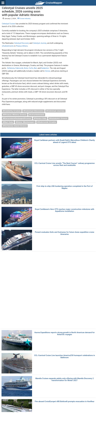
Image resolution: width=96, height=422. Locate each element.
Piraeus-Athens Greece (15, 115)
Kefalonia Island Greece (15, 126)
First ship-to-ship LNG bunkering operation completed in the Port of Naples (64, 187)
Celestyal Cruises (8, 24)
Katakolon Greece (59, 118)
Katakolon (45, 68)
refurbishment (37, 115)
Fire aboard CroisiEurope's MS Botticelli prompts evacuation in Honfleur (64, 401)
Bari (35, 68)
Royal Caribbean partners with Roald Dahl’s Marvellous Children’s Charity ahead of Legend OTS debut (64, 141)
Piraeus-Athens (22, 46)
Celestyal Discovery (21, 43)
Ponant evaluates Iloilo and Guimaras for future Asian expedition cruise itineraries (64, 233)
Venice (47, 71)
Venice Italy (40, 118)
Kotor (26, 68)
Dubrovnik (19, 68)
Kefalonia (11, 68)
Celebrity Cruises (12, 111)
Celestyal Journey (39, 43)
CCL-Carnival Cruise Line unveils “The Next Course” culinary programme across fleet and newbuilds (64, 164)
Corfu (31, 68)
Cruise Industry (24, 18)
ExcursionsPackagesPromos (17, 118)
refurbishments (8, 46)
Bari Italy (8, 122)
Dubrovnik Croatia (47, 122)
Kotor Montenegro (26, 122)
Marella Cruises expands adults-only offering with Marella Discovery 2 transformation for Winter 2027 (64, 379)
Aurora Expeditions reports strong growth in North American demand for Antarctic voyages (64, 333)
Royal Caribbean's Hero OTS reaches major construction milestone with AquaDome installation (64, 210)
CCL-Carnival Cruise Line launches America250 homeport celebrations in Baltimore (64, 356)
